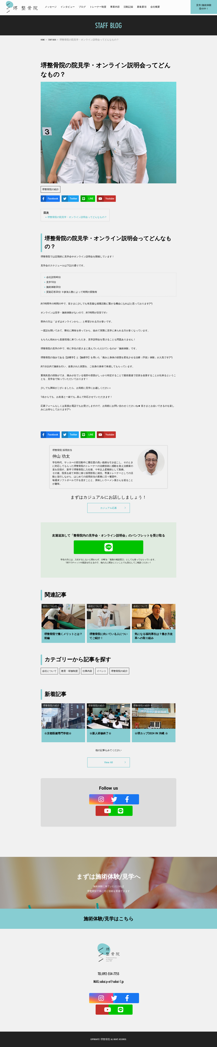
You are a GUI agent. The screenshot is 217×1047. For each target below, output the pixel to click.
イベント (101, 671)
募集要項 (141, 7)
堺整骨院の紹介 (119, 671)
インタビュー (68, 7)
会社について (49, 671)
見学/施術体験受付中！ (203, 7)
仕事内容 (87, 671)
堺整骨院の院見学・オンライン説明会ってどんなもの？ (77, 217)
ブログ (82, 7)
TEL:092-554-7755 (108, 973)
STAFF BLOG (52, 39)
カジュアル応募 (113, 508)
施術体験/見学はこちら (109, 919)
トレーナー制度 (98, 7)
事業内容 (115, 7)
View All (115, 762)
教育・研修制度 (69, 671)
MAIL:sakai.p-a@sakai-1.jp (108, 981)
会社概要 (155, 7)
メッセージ (51, 7)
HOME (43, 39)
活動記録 (128, 7)
